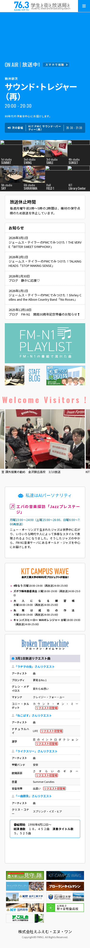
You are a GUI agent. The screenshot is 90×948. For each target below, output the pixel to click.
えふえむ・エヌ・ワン (45, 6)
